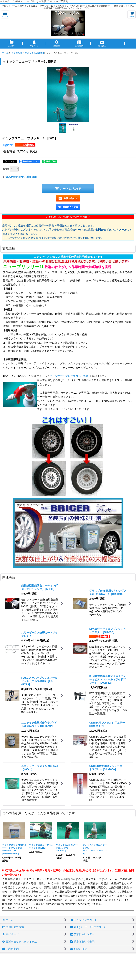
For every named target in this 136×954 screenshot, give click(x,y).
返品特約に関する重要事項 (20, 176)
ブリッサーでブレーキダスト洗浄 (69, 375)
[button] (5, 14)
